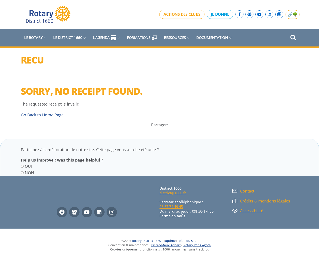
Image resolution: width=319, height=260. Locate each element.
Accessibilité (251, 210)
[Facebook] (239, 14)
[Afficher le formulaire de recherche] (293, 38)
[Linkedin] (269, 14)
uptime (170, 241)
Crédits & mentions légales (265, 201)
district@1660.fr (173, 193)
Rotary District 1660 (146, 241)
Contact (247, 191)
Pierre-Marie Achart (166, 245)
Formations (142, 37)
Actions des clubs (181, 14)
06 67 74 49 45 (171, 206)
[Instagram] (279, 14)
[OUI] (22, 166)
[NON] (22, 172)
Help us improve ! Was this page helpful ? (62, 160)
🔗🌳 (292, 14)
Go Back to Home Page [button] (42, 114)
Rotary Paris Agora (197, 245)
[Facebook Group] (249, 14)
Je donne (220, 14)
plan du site (187, 241)
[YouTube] (259, 14)
